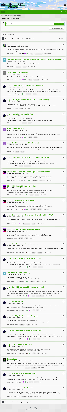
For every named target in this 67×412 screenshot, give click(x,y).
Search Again (58, 23)
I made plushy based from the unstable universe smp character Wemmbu (34, 59)
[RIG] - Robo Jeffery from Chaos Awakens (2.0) (24, 330)
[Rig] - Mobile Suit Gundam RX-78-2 (20, 114)
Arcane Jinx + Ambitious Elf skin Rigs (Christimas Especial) (29, 172)
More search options (56, 28)
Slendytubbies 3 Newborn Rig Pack (29, 229)
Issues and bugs (29, 361)
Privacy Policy (33, 408)
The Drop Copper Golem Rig (25, 200)
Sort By (62, 38)
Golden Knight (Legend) (15, 128)
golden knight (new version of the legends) (23, 143)
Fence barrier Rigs (14, 45)
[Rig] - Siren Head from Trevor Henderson (22, 244)
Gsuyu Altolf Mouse (12, 173)
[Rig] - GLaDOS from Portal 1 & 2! (19, 345)
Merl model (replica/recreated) (18, 273)
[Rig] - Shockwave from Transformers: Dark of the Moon (28, 157)
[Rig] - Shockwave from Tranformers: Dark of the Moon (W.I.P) (30, 215)
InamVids (9, 74)
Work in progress (25, 74)
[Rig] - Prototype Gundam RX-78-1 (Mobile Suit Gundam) (28, 100)
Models (26, 46)
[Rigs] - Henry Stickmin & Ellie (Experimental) (24, 258)
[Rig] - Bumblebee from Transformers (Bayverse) (25, 85)
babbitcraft (9, 61)
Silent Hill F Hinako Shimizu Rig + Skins (21, 186)
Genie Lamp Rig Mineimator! (17, 72)
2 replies (18, 123)
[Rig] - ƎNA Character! (15, 301)
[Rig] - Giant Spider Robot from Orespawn (22, 316)
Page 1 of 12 (30, 38)
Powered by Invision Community (33, 409)
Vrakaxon (9, 87)
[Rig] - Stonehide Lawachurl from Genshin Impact (25, 287)
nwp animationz (11, 46)
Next (18, 38)
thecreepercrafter (11, 361)
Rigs (22, 87)
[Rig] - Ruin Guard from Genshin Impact (21, 373)
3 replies (18, 53)
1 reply (18, 209)
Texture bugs (12, 359)
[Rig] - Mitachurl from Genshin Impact (21, 388)
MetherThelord (10, 130)
